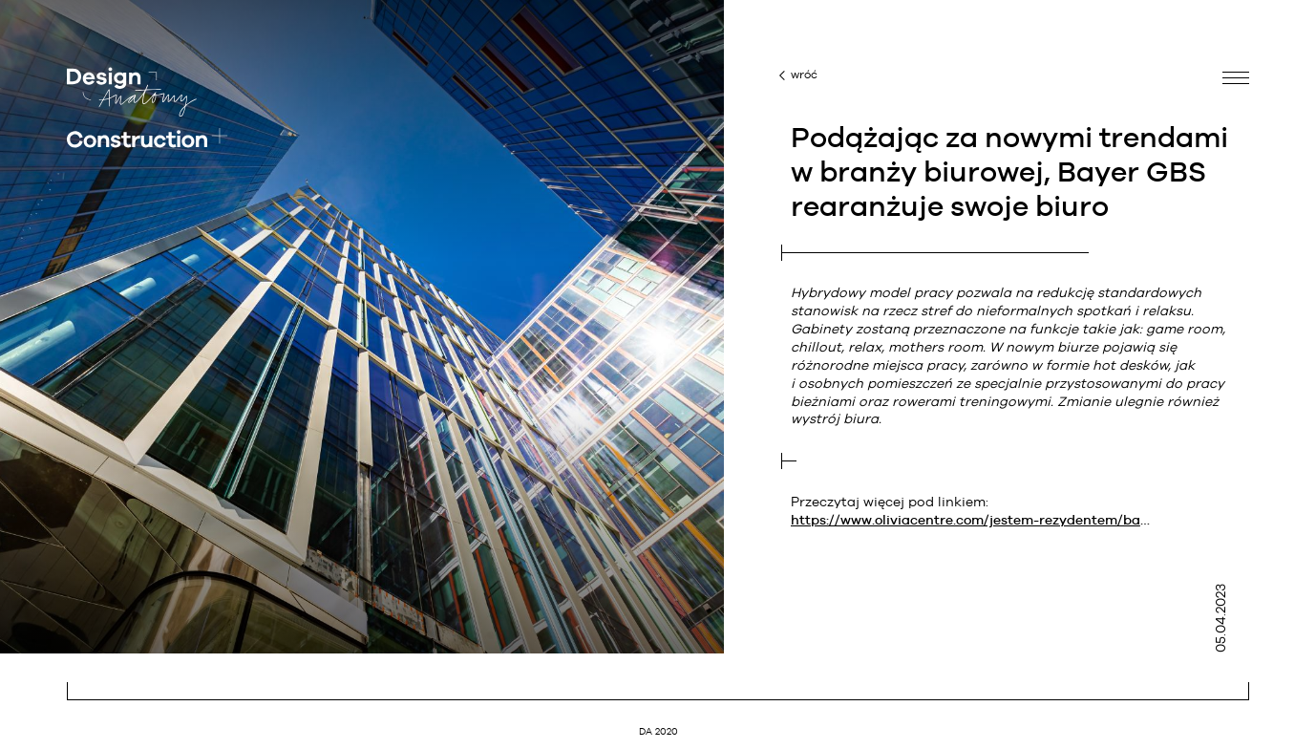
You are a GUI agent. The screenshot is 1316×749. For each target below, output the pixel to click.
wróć (804, 74)
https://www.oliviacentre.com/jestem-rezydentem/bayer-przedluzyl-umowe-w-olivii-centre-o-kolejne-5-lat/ (972, 519)
